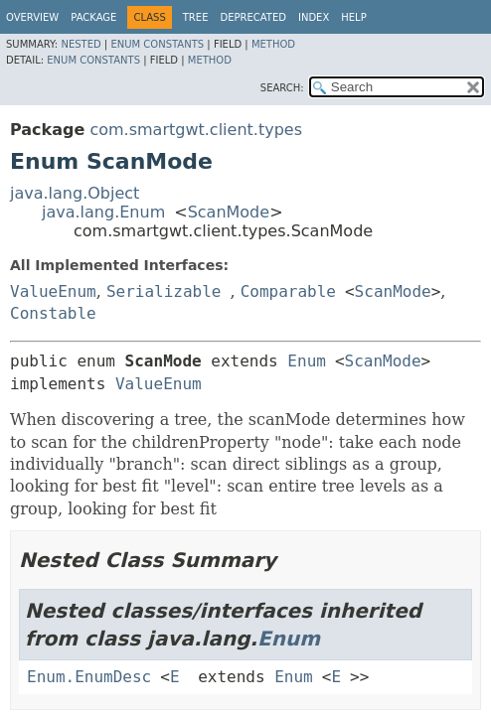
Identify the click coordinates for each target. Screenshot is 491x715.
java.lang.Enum (103, 212)
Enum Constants (157, 44)
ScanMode (229, 212)
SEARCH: (282, 87)
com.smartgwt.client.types (195, 129)
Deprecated (253, 17)
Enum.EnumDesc (89, 676)
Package (93, 17)
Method (273, 44)
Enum (306, 361)
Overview (32, 17)
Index (313, 17)
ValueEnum (53, 291)
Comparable (288, 291)
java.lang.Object (74, 193)
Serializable (164, 291)
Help (353, 17)
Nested (80, 44)
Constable (53, 313)
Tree (196, 17)
